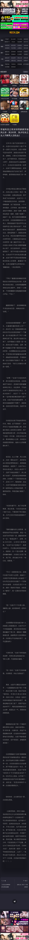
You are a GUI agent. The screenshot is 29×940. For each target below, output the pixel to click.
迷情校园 (7, 60)
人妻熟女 (19, 48)
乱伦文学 (13, 58)
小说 (2, 59)
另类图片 (26, 54)
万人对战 (19, 39)
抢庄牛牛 (26, 41)
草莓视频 (19, 64)
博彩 (2, 40)
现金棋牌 (19, 41)
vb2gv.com (14, 32)
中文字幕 (13, 48)
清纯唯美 (13, 54)
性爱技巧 (26, 60)
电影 (2, 46)
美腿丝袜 (7, 54)
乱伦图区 (19, 54)
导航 (2, 65)
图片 (2, 53)
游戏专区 (26, 39)
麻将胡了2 (7, 41)
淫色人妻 (19, 58)
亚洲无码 (7, 45)
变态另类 (26, 48)
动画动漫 (26, 45)
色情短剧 (13, 67)
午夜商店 (13, 64)
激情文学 (7, 58)
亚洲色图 (13, 51)
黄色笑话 (19, 60)
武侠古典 (26, 58)
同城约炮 (7, 64)
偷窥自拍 (7, 51)
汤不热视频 (26, 64)
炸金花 (13, 41)
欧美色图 (19, 51)
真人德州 (13, 39)
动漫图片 (26, 51)
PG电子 (7, 39)
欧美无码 (13, 45)
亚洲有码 (7, 48)
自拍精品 (19, 45)
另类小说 (13, 60)
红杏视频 (7, 67)
